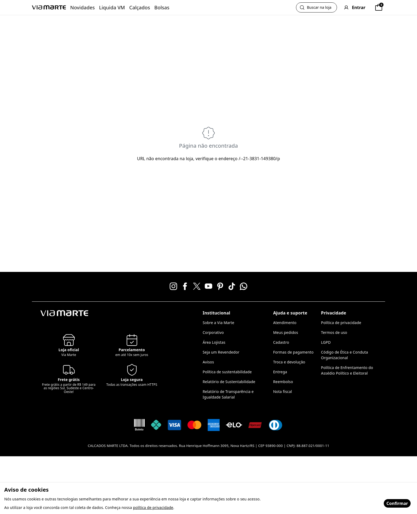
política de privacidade (153, 507)
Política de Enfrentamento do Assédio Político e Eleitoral (347, 370)
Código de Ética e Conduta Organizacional (344, 355)
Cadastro (281, 342)
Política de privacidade (341, 322)
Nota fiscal (282, 391)
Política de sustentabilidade (227, 371)
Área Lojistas (214, 342)
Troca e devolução (289, 361)
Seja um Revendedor (221, 352)
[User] (354, 7)
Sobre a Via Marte (218, 322)
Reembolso (283, 381)
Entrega (280, 371)
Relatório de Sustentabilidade (229, 381)
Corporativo (213, 332)
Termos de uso (334, 332)
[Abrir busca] (316, 7)
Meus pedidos (285, 332)
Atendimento (285, 322)
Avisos (208, 361)
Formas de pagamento (293, 352)
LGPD (326, 342)
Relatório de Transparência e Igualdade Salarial (228, 394)
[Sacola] (378, 7)
